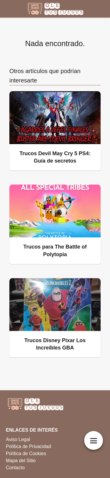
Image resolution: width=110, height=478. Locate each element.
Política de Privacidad (28, 446)
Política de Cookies (26, 453)
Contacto (15, 467)
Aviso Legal (18, 439)
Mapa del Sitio (20, 460)
